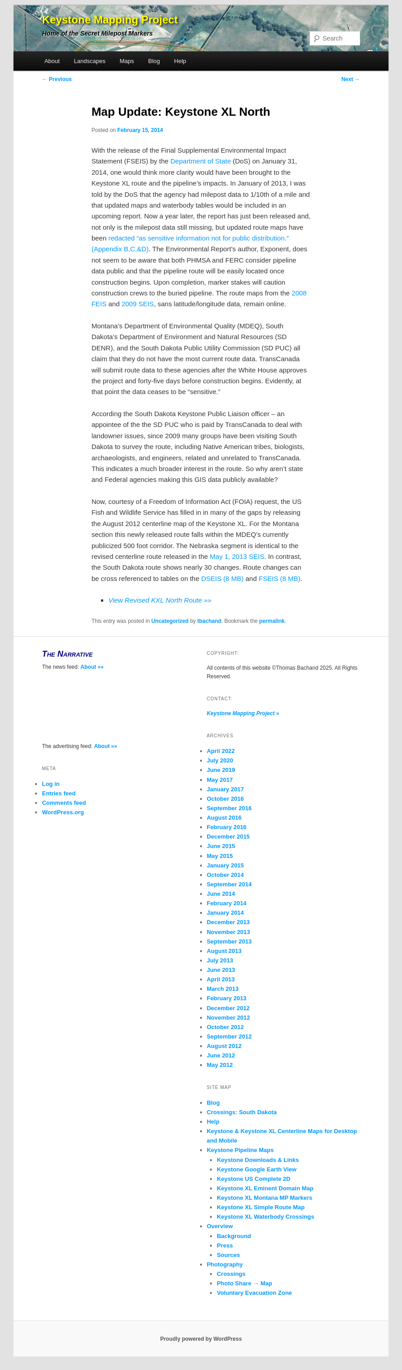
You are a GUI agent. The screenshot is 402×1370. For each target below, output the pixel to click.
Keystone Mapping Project (110, 20)
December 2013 (228, 922)
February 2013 (227, 998)
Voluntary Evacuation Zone (254, 1292)
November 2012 (228, 1017)
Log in (50, 783)
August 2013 (224, 951)
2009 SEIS (138, 304)
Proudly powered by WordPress (201, 1339)
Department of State (200, 161)
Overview (220, 1226)
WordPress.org (63, 812)
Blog (154, 61)
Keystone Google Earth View (257, 1169)
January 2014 (225, 912)
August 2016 (224, 817)
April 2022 (221, 751)
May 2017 (220, 779)
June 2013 (221, 969)
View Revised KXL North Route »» (159, 600)
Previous (57, 79)
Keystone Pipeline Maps (240, 1150)
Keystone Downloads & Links (258, 1160)
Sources (228, 1255)
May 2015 (220, 856)
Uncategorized (170, 621)
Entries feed (58, 793)
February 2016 (227, 827)
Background (234, 1236)
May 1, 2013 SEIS (237, 556)
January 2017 (225, 789)
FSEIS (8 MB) (280, 578)
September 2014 (229, 884)
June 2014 (221, 893)
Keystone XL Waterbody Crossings (265, 1216)
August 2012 (224, 1046)
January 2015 (225, 865)
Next (350, 79)
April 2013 (221, 979)
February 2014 (227, 903)
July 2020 (220, 760)
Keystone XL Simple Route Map (261, 1207)
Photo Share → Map (244, 1283)
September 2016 (229, 808)
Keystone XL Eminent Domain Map (265, 1188)
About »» (92, 667)
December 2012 (228, 1008)
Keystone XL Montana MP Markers (264, 1197)
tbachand (209, 621)
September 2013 (229, 941)
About (51, 61)
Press (225, 1245)
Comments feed (64, 802)
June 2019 (221, 770)
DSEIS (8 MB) (222, 578)
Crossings (231, 1273)
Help (180, 61)
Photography (225, 1264)
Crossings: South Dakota (242, 1112)
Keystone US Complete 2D (253, 1178)
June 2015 (221, 846)
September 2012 (229, 1036)
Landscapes (89, 61)
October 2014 (225, 874)
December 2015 (228, 836)
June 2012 (221, 1055)
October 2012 (225, 1027)
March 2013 (223, 988)
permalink (272, 621)
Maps (127, 61)
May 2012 (220, 1065)
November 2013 (228, 932)
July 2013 (220, 960)
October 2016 (225, 798)
